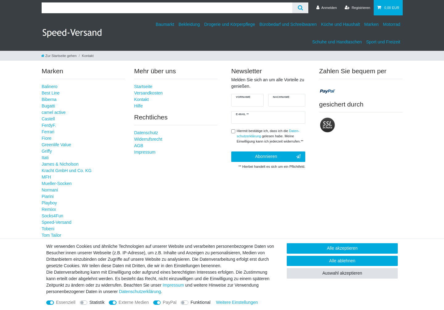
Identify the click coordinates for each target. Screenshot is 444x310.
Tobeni (48, 228)
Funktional (201, 302)
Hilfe (138, 105)
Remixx (49, 209)
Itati (45, 157)
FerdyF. (49, 125)
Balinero (49, 86)
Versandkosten (148, 93)
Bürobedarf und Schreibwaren (288, 24)
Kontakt (141, 99)
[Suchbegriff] (167, 7)
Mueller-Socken (57, 183)
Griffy (47, 151)
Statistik (97, 302)
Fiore (46, 138)
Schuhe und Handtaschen (337, 41)
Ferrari (48, 131)
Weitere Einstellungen (237, 302)
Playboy (49, 202)
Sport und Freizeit (383, 41)
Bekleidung (189, 24)
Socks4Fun (52, 215)
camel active (54, 112)
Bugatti (48, 105)
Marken (371, 24)
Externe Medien (134, 302)
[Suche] (300, 7)
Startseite (143, 86)
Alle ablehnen (342, 260)
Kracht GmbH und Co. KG (67, 170)
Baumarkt (165, 24)
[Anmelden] (326, 7)
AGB (138, 145)
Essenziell (66, 302)
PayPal (169, 302)
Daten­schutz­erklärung (140, 291)
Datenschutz (146, 132)
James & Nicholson (60, 164)
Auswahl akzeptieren (342, 273)
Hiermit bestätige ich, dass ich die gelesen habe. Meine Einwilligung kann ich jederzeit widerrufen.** (270, 136)
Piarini (48, 196)
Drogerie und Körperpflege (229, 24)
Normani (50, 189)
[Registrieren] (357, 7)
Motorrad (391, 24)
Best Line (51, 93)
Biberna (49, 99)
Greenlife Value (56, 144)
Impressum (144, 152)
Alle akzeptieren (342, 248)
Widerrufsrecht (148, 139)
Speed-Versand (57, 222)
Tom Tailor (51, 235)
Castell (48, 118)
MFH (46, 177)
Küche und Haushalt (340, 24)
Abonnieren (278, 156)
